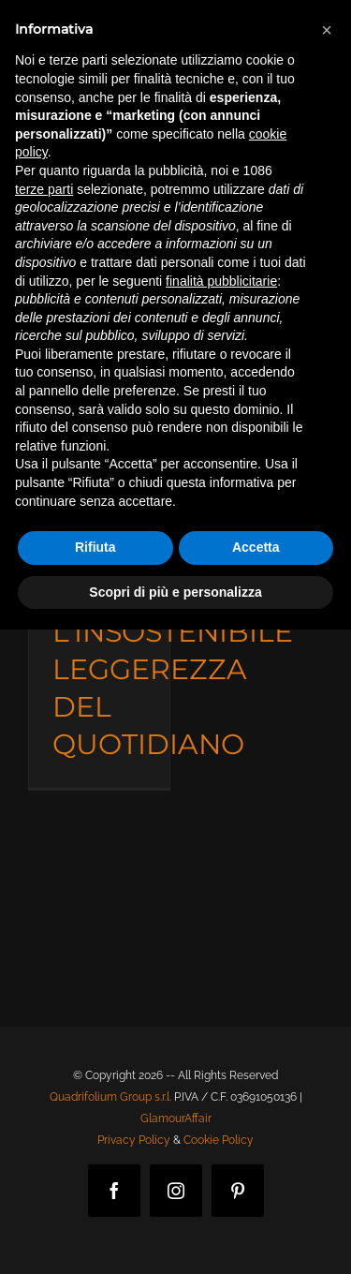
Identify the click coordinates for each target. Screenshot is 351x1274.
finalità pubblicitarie (221, 281)
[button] (327, 30)
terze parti (44, 189)
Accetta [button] (256, 547)
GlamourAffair (176, 1118)
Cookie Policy (218, 1140)
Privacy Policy (133, 1140)
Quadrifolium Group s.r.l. (110, 1097)
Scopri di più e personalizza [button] (175, 592)
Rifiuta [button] (95, 547)
